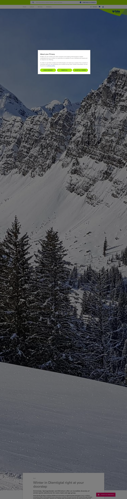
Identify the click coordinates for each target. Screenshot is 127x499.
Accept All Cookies (80, 70)
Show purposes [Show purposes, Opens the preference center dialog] (48, 70)
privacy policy (51, 66)
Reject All (64, 70)
